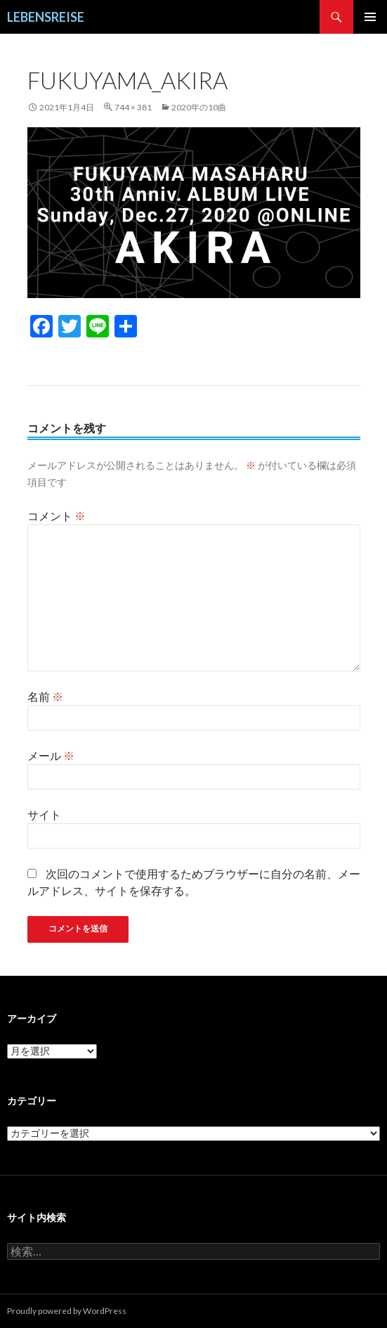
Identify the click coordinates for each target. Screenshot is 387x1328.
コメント (56, 515)
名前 (45, 696)
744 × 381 (133, 107)
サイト (44, 814)
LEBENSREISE (45, 17)
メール (50, 755)
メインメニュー (370, 17)
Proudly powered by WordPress (66, 1311)
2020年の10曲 (198, 107)
